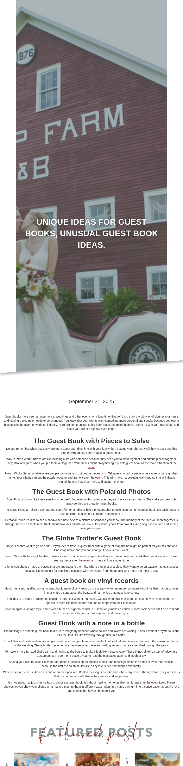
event (91, 467)
